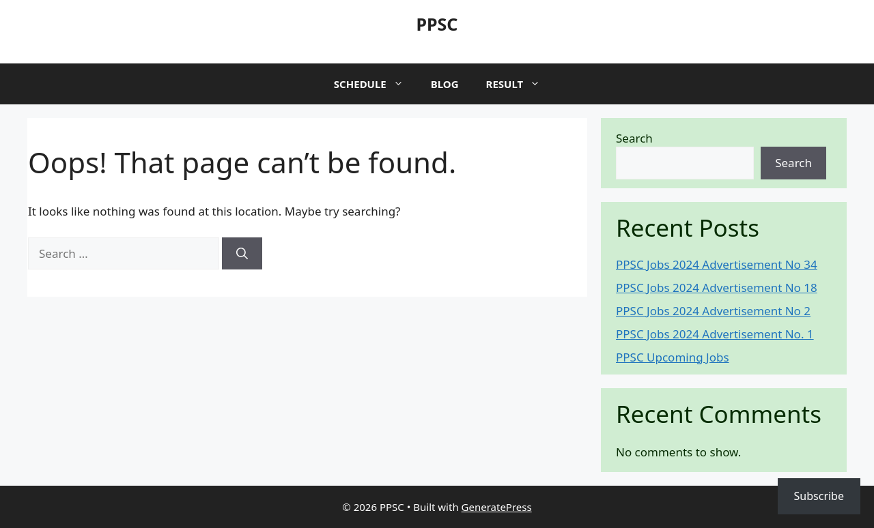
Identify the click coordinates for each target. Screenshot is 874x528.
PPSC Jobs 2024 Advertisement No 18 (716, 287)
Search (634, 138)
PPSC (437, 23)
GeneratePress (497, 507)
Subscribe (819, 495)
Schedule (375, 83)
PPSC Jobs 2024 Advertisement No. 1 (715, 334)
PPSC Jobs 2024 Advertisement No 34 (716, 264)
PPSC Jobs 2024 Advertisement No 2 (713, 311)
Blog (445, 84)
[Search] (242, 253)
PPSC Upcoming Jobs (672, 357)
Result (520, 83)
